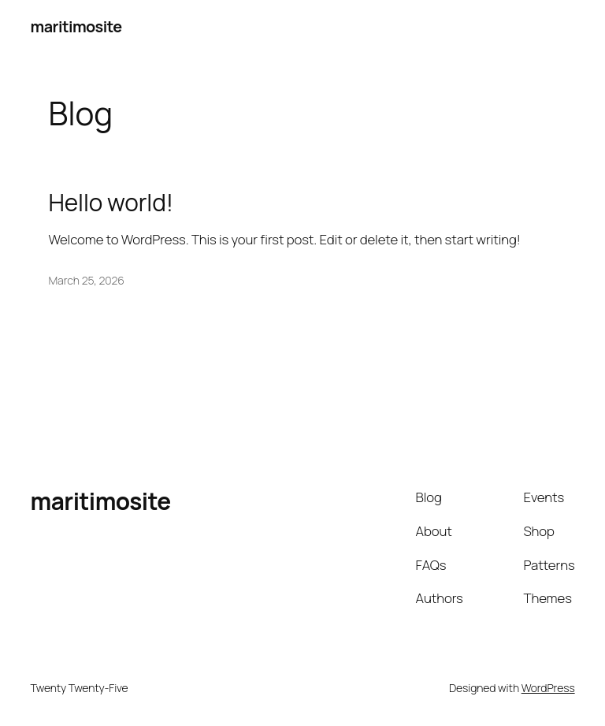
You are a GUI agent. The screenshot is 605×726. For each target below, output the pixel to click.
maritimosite (75, 26)
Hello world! (111, 202)
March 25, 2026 (86, 280)
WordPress (548, 687)
